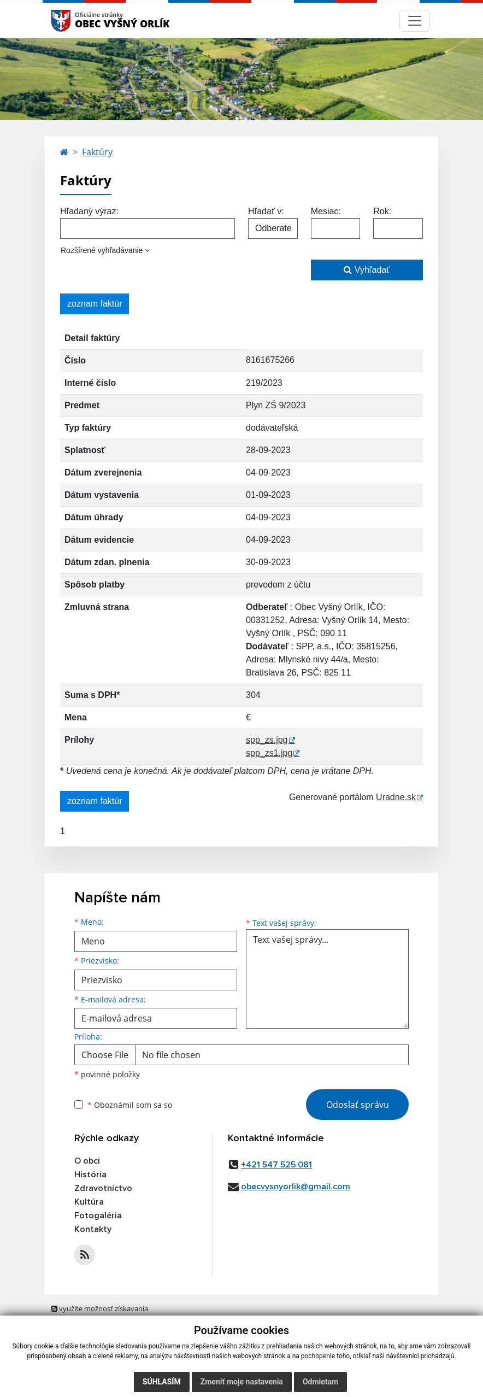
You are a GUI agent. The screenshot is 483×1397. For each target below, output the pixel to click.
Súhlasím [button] (162, 1381)
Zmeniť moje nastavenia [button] (242, 1381)
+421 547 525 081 (276, 1164)
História (90, 1174)
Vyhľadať (367, 269)
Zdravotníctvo (103, 1188)
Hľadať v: (266, 211)
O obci (87, 1161)
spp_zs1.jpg (269, 753)
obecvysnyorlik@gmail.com (295, 1186)
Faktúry (97, 152)
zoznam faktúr (94, 303)
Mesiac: (326, 211)
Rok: (382, 211)
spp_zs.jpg (267, 739)
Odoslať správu (357, 1105)
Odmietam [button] (320, 1381)
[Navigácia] (414, 21)
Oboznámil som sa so (129, 1105)
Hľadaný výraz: (89, 211)
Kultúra (89, 1202)
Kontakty (92, 1229)
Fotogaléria (98, 1215)
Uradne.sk (396, 797)
